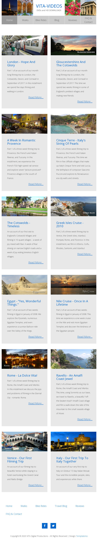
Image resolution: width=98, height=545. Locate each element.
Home (9, 20)
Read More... (36, 97)
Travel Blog (63, 506)
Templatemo (82, 536)
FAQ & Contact (88, 20)
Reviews (72, 20)
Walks (25, 20)
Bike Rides (41, 20)
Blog (56, 20)
